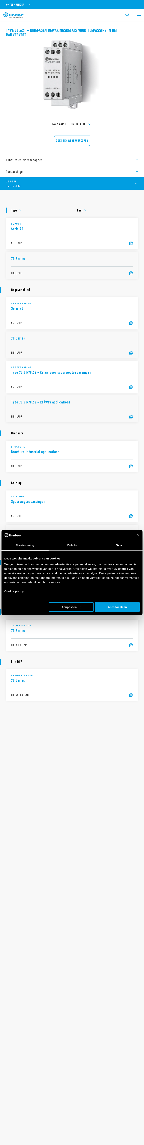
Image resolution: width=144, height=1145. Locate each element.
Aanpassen (71, 607)
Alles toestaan (117, 607)
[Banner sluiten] (138, 535)
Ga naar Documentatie (72, 124)
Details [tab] (72, 545)
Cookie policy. (14, 591)
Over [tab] (119, 545)
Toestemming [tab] (25, 545)
